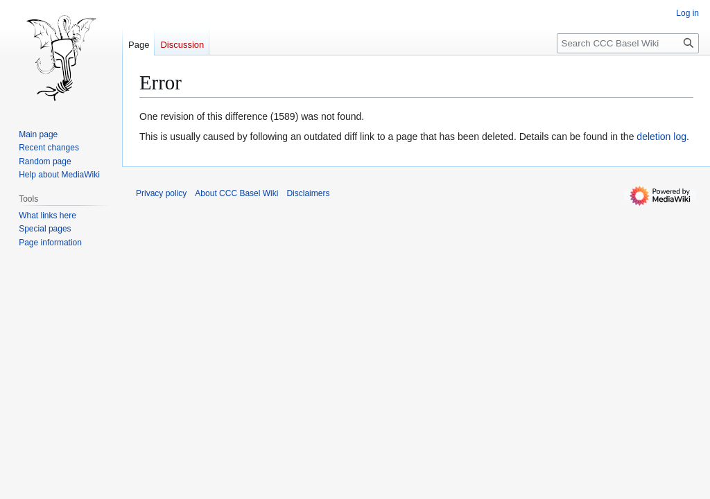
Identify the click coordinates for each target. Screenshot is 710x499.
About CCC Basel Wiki (236, 193)
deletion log (661, 136)
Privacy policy (161, 193)
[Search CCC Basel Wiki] (628, 43)
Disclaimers (307, 193)
